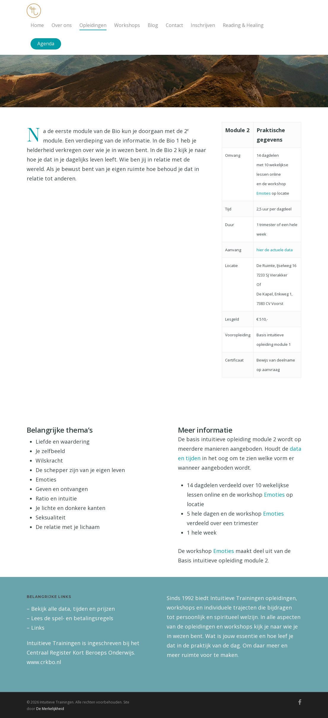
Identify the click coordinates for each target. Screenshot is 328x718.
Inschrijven (203, 25)
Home (37, 25)
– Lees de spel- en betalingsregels (70, 618)
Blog (153, 25)
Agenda (45, 43)
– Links (35, 627)
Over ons (62, 25)
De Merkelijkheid (50, 708)
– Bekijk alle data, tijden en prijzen (71, 608)
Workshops (127, 25)
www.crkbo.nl (44, 662)
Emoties (264, 193)
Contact (174, 25)
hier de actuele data (275, 249)
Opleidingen (92, 25)
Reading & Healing (243, 25)
